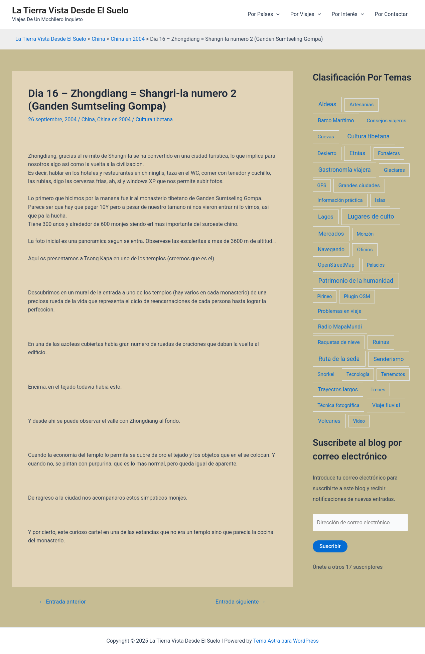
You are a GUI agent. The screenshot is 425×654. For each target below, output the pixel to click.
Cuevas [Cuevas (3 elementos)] (326, 137)
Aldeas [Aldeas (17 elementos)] (327, 104)
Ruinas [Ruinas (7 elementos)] (381, 342)
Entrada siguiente (240, 601)
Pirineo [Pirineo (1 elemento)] (324, 296)
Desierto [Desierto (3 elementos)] (327, 153)
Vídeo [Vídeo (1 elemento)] (359, 421)
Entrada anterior (63, 601)
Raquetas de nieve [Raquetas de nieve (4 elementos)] (339, 342)
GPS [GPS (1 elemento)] (321, 185)
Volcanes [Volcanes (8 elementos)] (329, 421)
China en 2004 (114, 119)
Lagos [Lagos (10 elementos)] (325, 216)
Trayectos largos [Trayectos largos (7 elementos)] (338, 389)
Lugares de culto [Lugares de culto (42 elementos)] (370, 216)
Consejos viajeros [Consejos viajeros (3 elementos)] (386, 121)
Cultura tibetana (155, 119)
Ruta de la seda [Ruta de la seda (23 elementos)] (339, 358)
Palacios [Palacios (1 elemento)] (376, 265)
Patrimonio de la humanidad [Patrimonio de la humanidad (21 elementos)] (355, 280)
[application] (276, 14)
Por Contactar (391, 14)
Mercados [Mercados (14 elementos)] (331, 233)
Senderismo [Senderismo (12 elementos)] (389, 359)
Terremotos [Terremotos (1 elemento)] (393, 374)
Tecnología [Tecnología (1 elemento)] (357, 374)
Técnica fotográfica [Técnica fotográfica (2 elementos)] (338, 405)
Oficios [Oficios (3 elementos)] (365, 250)
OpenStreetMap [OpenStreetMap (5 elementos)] (336, 265)
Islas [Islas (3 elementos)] (380, 200)
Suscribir (330, 546)
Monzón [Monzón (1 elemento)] (365, 234)
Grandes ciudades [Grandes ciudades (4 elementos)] (359, 185)
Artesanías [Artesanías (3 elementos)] (361, 105)
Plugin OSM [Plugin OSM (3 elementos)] (357, 296)
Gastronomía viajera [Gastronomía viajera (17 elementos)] (344, 169)
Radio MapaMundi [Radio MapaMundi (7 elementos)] (340, 326)
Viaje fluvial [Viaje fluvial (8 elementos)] (386, 405)
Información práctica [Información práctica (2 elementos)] (340, 200)
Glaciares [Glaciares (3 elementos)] (394, 170)
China (88, 119)
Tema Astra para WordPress (286, 641)
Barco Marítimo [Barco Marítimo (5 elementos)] (336, 120)
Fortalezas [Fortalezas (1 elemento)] (389, 153)
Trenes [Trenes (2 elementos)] (378, 390)
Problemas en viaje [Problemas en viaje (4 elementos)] (340, 311)
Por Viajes (305, 14)
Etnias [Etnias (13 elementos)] (357, 153)
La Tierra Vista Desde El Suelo (70, 10)
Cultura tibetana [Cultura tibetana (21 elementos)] (368, 136)
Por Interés (347, 14)
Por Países (264, 14)
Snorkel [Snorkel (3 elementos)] (326, 374)
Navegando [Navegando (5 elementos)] (331, 249)
